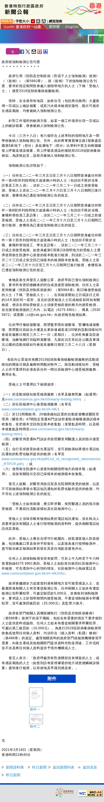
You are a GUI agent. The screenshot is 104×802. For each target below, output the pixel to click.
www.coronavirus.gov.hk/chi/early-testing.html (42, 399)
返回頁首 (90, 767)
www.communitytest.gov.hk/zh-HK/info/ (33, 573)
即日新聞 (13, 775)
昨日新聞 (39, 767)
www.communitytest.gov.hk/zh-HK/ (30, 409)
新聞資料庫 (15, 767)
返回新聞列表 (63, 767)
